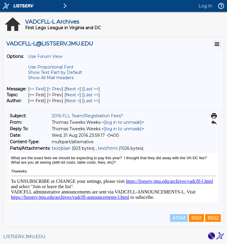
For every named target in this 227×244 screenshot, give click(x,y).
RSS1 (196, 218)
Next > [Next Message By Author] (73, 100)
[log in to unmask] (123, 122)
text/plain (61, 148)
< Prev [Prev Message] (55, 89)
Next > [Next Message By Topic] (73, 94)
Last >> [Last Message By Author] (91, 100)
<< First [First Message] (37, 89)
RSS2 (212, 218)
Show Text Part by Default (55, 72)
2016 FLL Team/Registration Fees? (87, 115)
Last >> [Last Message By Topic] (91, 94)
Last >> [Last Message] (91, 89)
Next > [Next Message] (73, 89)
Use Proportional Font (51, 67)
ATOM (178, 218)
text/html (107, 148)
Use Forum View (45, 56)
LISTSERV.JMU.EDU (24, 236)
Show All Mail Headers (51, 77)
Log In (205, 6)
